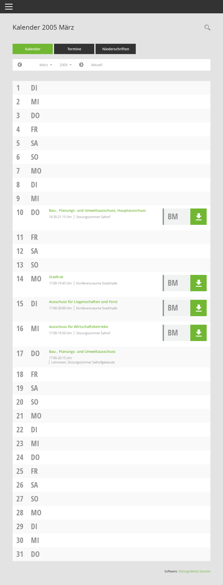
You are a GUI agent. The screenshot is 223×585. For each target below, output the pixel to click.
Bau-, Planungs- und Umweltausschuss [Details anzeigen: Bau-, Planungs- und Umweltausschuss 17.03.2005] (82, 351)
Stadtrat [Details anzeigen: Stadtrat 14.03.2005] (56, 276)
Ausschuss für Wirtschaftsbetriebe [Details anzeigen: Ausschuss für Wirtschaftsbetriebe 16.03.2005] (78, 326)
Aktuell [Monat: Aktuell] (97, 64)
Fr (34, 129)
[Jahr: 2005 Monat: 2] (20, 64)
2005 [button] (66, 64)
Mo (36, 170)
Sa (34, 143)
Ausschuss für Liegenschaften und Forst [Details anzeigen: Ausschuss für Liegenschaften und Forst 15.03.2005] (83, 301)
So (34, 157)
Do (35, 115)
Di (34, 87)
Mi (35, 101)
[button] (198, 216)
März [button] (45, 64)
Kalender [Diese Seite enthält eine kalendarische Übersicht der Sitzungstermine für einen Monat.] (32, 49)
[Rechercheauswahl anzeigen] (206, 28)
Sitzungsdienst (194, 571)
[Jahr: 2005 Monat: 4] (81, 64)
